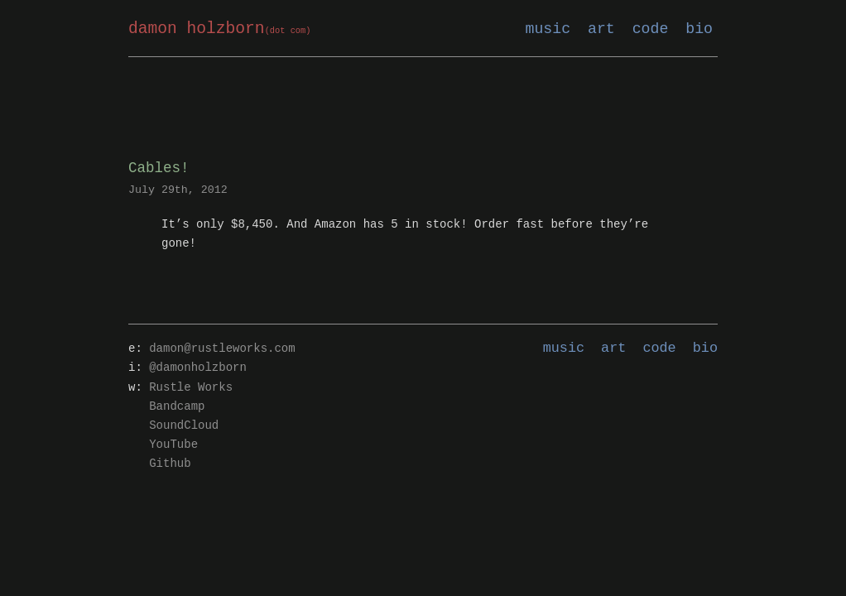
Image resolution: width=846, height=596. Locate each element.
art (601, 29)
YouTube (173, 445)
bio (699, 29)
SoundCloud (184, 426)
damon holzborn (219, 29)
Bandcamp (176, 407)
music (548, 29)
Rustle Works (191, 388)
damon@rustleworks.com (222, 349)
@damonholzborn (198, 368)
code (650, 29)
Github (169, 464)
